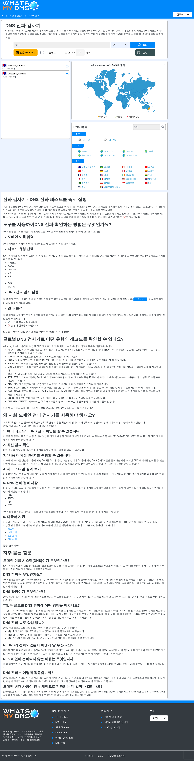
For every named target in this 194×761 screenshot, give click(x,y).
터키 (148, 183)
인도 (148, 175)
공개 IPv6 (110, 139)
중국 (82, 171)
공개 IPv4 (84, 139)
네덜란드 (150, 179)
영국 (104, 175)
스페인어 (12, 532)
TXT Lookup (61, 717)
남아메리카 (129, 155)
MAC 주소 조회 (112, 727)
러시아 (105, 183)
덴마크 (127, 171)
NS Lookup (61, 732)
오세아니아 (107, 155)
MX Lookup (61, 722)
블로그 (100, 756)
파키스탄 (84, 183)
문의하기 (89, 756)
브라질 (105, 167)
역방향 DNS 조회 (64, 738)
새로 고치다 (68, 52)
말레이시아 (129, 179)
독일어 (11, 529)
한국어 (159, 718)
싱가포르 (128, 183)
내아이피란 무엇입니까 (14, 15)
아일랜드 (128, 175)
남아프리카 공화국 (110, 187)
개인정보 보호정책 (116, 756)
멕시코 (105, 179)
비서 (88, 52)
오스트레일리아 (87, 167)
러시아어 (12, 539)
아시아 (127, 151)
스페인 (149, 171)
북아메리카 (85, 155)
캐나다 (127, 167)
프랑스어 (12, 535)
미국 (82, 187)
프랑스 (83, 175)
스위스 (149, 167)
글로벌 (83, 151)
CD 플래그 (50, 52)
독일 (104, 171)
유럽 (149, 151)
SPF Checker (62, 727)
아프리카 (106, 151)
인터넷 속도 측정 (113, 717)
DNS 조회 (34, 15)
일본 (82, 179)
